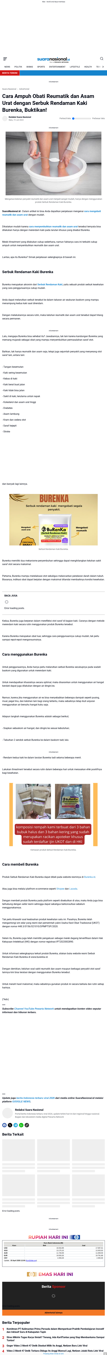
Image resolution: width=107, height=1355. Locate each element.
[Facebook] (4, 1125)
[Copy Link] (27, 1125)
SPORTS (41, 67)
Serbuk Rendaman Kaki (49, 284)
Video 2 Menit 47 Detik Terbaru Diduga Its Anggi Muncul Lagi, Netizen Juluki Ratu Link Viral (55, 1350)
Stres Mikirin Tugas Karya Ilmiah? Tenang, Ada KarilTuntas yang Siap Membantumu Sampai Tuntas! (55, 1339)
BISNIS (30, 67)
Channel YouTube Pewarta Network (34, 1009)
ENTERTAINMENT (57, 67)
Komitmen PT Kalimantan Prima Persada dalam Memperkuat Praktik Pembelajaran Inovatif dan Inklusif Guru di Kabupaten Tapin (55, 1330)
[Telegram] (15, 1125)
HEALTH (88, 67)
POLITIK (18, 67)
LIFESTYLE (75, 67)
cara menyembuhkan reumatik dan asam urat (53, 226)
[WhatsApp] (21, 1125)
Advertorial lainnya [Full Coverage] (53, 1312)
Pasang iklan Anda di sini (53, 1354)
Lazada (73, 888)
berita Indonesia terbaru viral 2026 (35, 1098)
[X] (10, 1125)
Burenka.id (89, 877)
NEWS (7, 67)
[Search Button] (102, 59)
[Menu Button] (5, 59)
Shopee (60, 888)
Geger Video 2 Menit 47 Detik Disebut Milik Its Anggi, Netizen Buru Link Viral (47, 1345)
